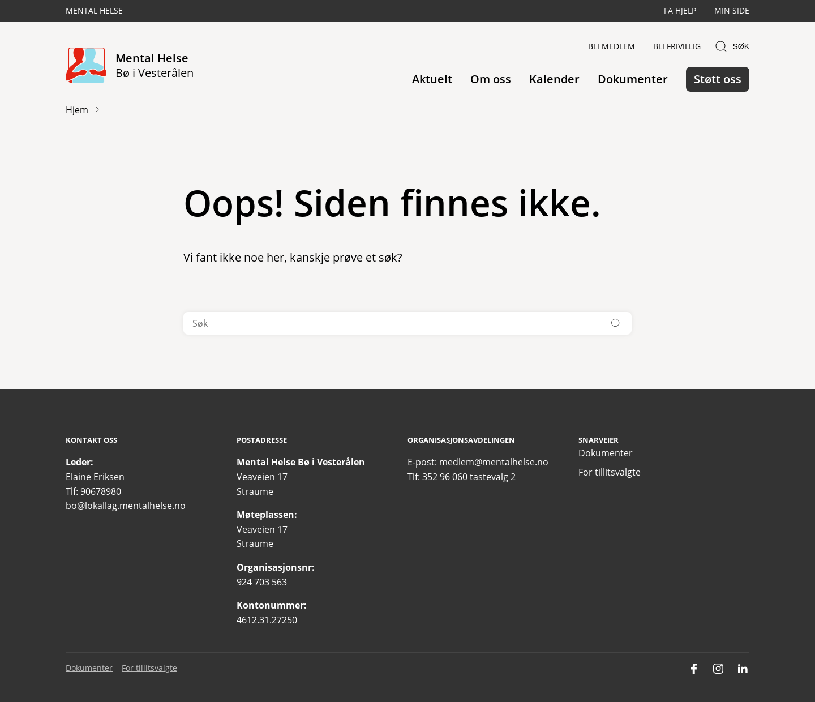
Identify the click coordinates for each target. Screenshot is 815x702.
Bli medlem (611, 46)
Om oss (490, 79)
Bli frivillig (677, 46)
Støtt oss (717, 79)
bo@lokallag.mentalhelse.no (126, 505)
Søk (731, 46)
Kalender (554, 79)
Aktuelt (432, 79)
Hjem (77, 110)
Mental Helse (94, 10)
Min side (731, 10)
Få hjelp (680, 10)
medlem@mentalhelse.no (493, 462)
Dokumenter (633, 79)
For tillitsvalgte (609, 472)
